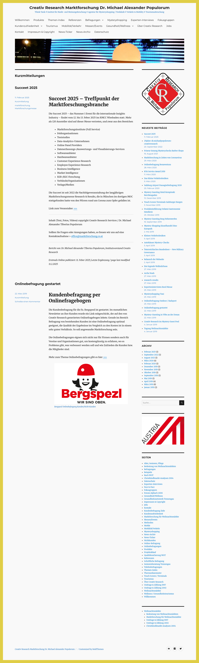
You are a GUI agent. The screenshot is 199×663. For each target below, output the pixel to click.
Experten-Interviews (142, 20)
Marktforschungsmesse (26, 108)
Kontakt (19, 32)
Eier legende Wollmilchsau (155, 266)
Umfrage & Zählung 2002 (155, 588)
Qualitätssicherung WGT (155, 555)
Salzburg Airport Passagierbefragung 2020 (163, 185)
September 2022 (151, 355)
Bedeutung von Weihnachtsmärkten (160, 466)
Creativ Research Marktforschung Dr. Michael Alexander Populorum (99, 7)
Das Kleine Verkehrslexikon (156, 178)
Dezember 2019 (151, 366)
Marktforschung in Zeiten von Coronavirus (163, 157)
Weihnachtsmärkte (152, 591)
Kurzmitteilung (22, 101)
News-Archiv (83, 32)
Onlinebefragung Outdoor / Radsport (160, 301)
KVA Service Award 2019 (154, 171)
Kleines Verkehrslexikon (155, 235)
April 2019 (148, 381)
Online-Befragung (152, 543)
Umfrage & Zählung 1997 (155, 585)
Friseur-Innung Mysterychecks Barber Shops (164, 151)
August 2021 (149, 358)
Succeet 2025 (26, 88)
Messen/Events (93, 26)
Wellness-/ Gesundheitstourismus (159, 594)
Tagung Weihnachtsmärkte (156, 328)
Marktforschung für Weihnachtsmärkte (161, 517)
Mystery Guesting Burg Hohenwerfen (160, 219)
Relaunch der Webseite (154, 259)
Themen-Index (56, 20)
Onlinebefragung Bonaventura (157, 164)
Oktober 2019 (150, 372)
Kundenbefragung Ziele (154, 511)
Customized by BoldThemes (91, 649)
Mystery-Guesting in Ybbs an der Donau (161, 315)
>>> (75, 208)
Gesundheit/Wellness (118, 26)
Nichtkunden (150, 540)
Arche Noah (149, 273)
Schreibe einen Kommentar (27, 301)
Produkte (39, 20)
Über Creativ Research (149, 26)
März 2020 (149, 361)
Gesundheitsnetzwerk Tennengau (159, 499)
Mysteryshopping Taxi (154, 294)
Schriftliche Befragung (154, 561)
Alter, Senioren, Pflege (154, 463)
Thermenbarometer (153, 573)
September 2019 (151, 375)
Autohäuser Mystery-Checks (156, 242)
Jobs (168, 26)
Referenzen (75, 20)
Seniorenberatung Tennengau (157, 564)
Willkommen (22, 20)
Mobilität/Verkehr (71, 26)
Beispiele (148, 472)
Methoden (148, 522)
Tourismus (52, 26)
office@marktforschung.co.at (87, 236)
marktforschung (22, 105)
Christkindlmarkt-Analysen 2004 (158, 478)
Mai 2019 (148, 378)
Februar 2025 (150, 352)
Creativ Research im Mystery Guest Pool (161, 321)
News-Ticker (65, 32)
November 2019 (151, 369)
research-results (151, 280)
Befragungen (92, 20)
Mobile (147, 525)
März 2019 (148, 384)
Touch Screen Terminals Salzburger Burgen (163, 202)
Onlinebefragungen (152, 546)
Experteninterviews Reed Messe (158, 287)
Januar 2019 (149, 387)
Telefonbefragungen (153, 567)
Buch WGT (148, 475)
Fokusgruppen (166, 20)
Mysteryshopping (117, 20)
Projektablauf (150, 552)
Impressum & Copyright (41, 32)
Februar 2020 (150, 363)
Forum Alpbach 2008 (153, 493)
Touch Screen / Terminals (155, 576)
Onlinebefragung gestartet (38, 284)
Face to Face (149, 487)
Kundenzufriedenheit (27, 26)
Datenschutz (101, 32)
